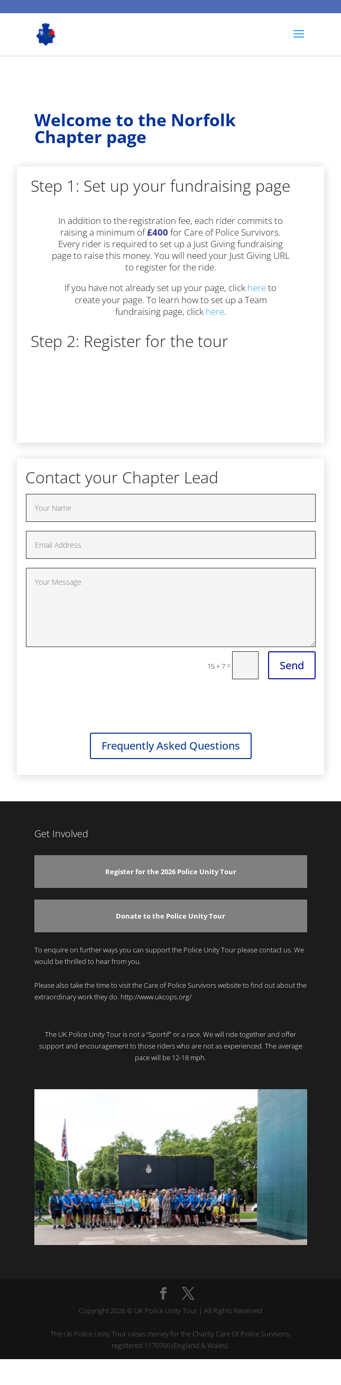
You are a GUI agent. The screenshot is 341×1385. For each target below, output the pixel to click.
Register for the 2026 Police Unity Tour (170, 871)
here (256, 288)
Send (292, 665)
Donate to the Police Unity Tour (170, 916)
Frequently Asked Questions (171, 745)
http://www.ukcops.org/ (156, 997)
